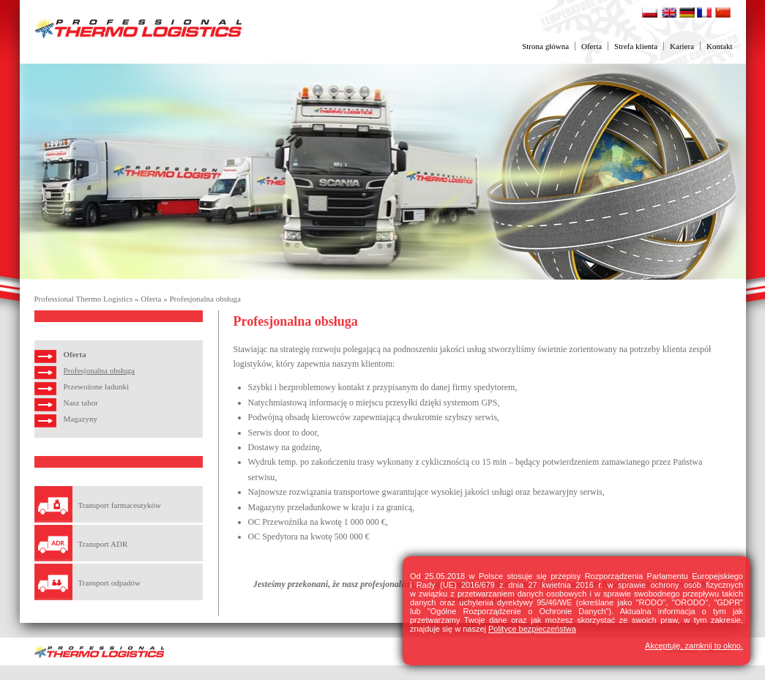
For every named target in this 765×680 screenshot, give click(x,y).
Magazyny (80, 418)
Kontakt (719, 46)
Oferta (591, 46)
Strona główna (545, 46)
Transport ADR (103, 543)
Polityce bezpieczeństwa (532, 628)
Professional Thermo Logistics (83, 298)
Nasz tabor (81, 402)
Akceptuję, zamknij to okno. (694, 645)
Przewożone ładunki (97, 386)
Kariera (682, 46)
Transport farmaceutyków (120, 505)
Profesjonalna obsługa (204, 298)
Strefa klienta (635, 46)
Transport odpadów (109, 582)
